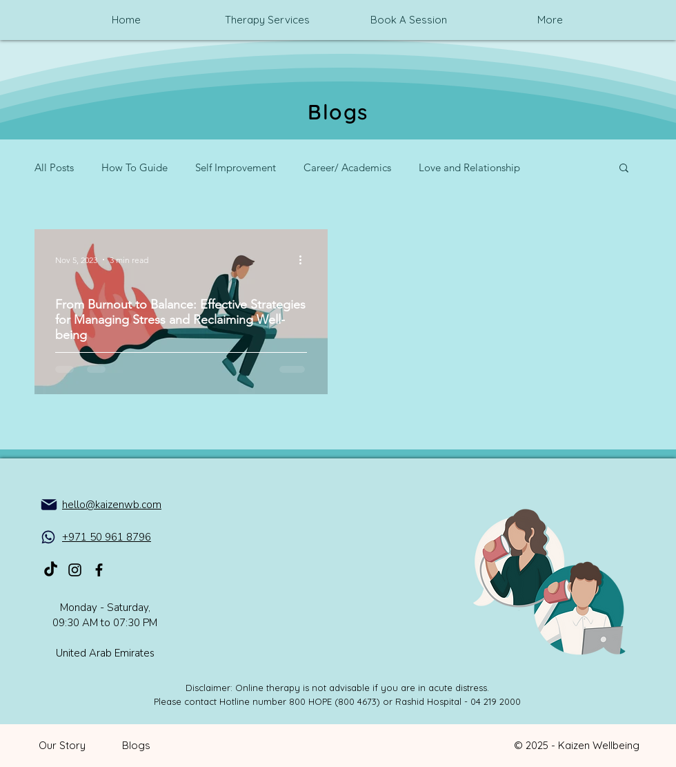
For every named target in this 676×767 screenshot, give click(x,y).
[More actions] (305, 259)
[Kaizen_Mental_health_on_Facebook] (99, 570)
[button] (623, 169)
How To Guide (134, 167)
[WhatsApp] (48, 537)
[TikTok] (50, 570)
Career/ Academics (347, 167)
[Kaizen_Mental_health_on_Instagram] (74, 570)
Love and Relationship (469, 167)
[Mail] (48, 504)
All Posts (54, 167)
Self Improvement (235, 167)
